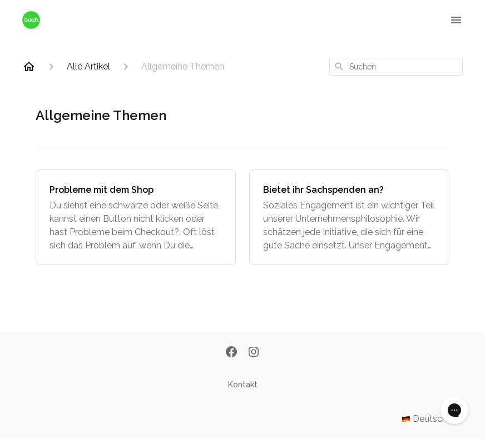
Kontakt (243, 384)
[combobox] (396, 67)
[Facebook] (231, 353)
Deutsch (432, 419)
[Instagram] (253, 353)
